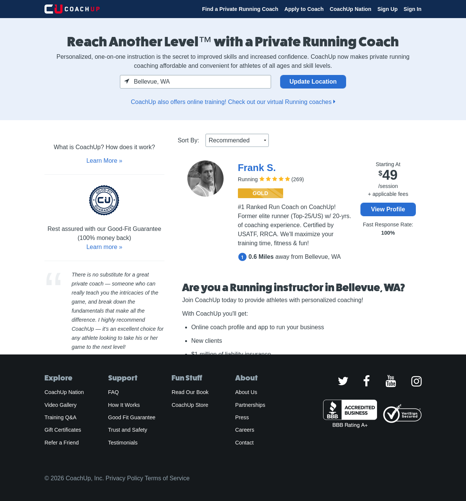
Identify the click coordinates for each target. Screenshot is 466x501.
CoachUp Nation (350, 9)
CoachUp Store (190, 405)
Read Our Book (190, 392)
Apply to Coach (303, 9)
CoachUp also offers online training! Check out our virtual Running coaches (233, 102)
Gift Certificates (62, 430)
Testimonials (123, 443)
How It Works (124, 405)
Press (242, 417)
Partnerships (250, 405)
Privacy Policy (124, 478)
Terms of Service (167, 478)
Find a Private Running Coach (240, 9)
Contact (244, 443)
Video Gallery (60, 405)
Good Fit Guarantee (132, 417)
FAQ (113, 392)
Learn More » (104, 160)
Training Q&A (60, 417)
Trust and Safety (127, 430)
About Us (246, 392)
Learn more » (104, 247)
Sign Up (387, 9)
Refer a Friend (61, 443)
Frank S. (257, 167)
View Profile (388, 209)
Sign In (413, 9)
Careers (244, 430)
